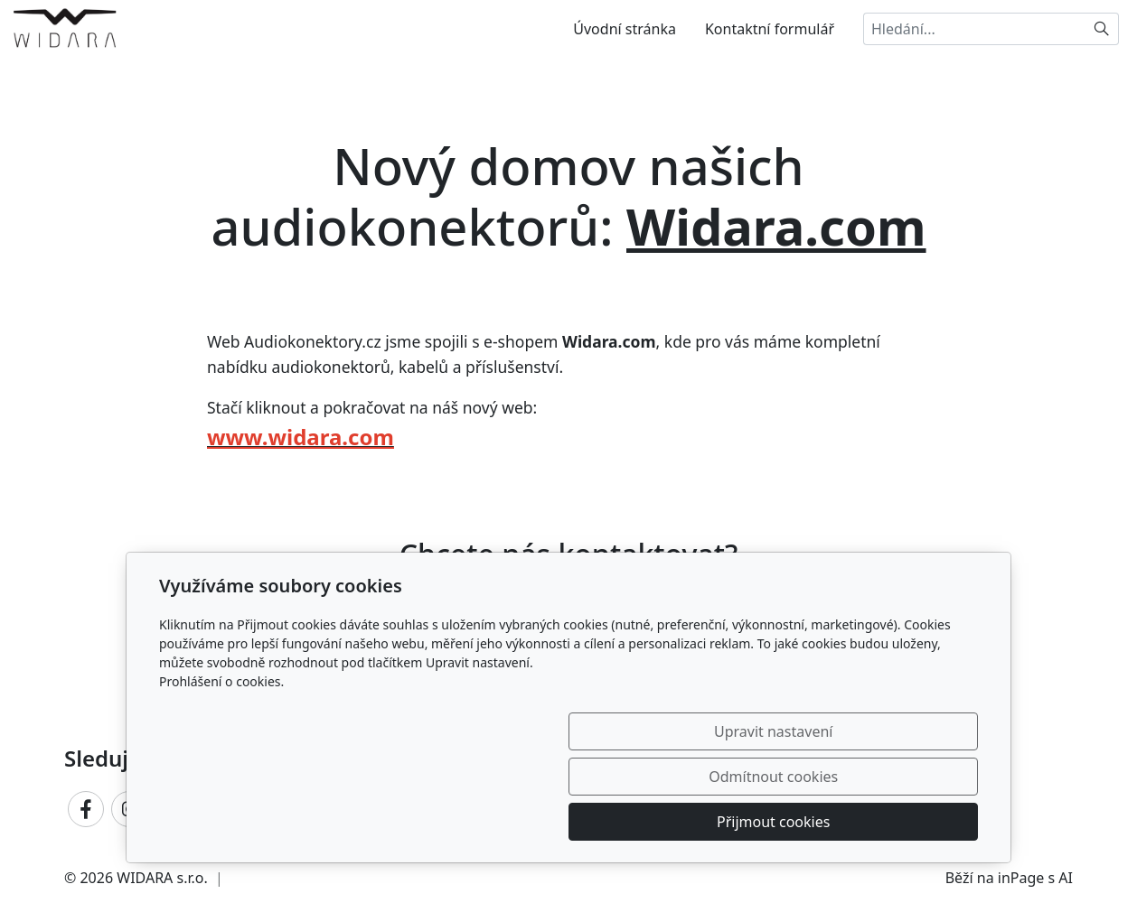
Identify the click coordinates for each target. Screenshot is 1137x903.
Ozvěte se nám (569, 606)
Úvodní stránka (624, 29)
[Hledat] (1102, 29)
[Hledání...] (974, 29)
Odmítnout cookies (710, 822)
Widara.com (776, 225)
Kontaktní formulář (769, 29)
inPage (1021, 878)
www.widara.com (300, 437)
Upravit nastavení (529, 822)
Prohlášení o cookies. (221, 771)
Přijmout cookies (890, 822)
